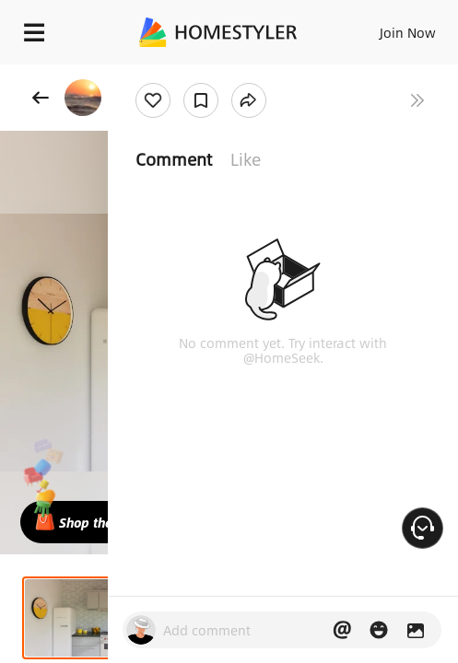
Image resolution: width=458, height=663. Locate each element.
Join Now (408, 32)
